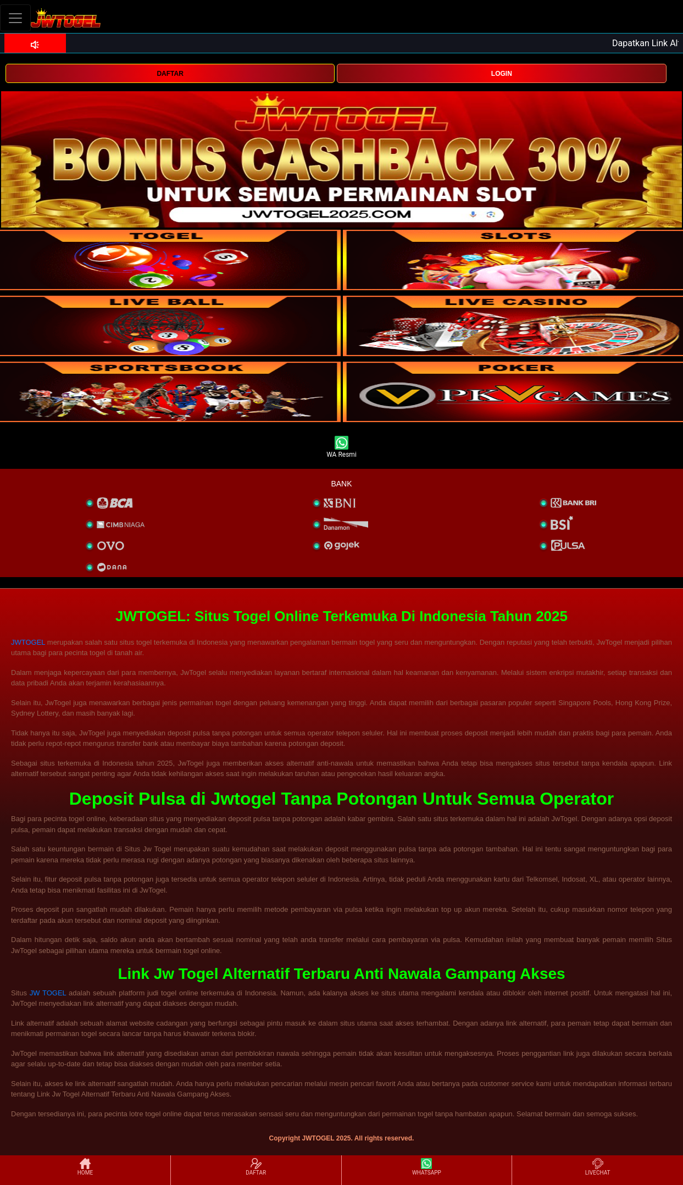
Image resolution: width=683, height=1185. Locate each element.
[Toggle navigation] (15, 17)
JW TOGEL (48, 993)
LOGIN (501, 73)
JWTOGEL (28, 642)
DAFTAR (170, 73)
